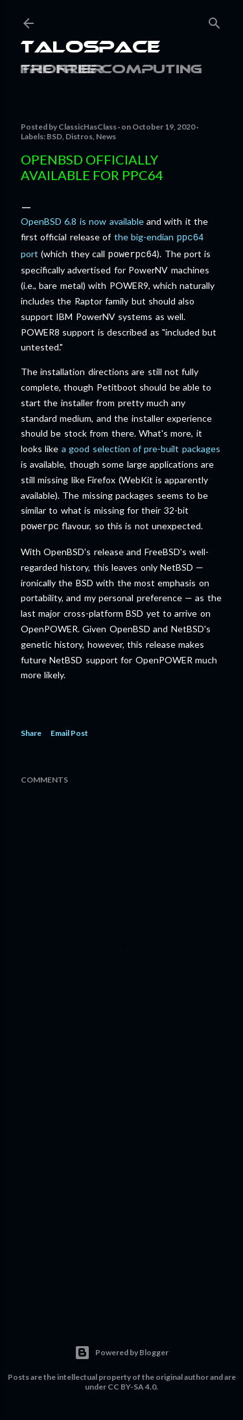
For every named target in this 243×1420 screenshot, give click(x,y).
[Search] (214, 20)
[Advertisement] (121, 1195)
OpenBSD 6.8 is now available (82, 221)
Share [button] (31, 729)
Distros (79, 136)
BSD (54, 136)
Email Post (69, 729)
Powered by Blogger (121, 1349)
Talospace (90, 48)
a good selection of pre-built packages (141, 446)
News (106, 136)
